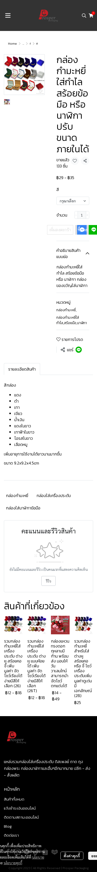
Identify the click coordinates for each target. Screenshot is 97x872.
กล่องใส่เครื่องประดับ (53, 495)
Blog (8, 826)
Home (12, 43)
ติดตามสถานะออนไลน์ (21, 817)
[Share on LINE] (79, 350)
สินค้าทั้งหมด (14, 799)
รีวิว (48, 581)
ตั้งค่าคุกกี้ (72, 855)
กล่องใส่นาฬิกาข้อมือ (23, 508)
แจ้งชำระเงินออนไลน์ (20, 808)
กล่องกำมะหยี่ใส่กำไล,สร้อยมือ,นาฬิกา (71, 320)
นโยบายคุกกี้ (13, 862)
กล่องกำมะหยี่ (66, 310)
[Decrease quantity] (76, 215)
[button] (84, 15)
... (23, 43)
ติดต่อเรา (11, 835)
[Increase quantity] (87, 215)
